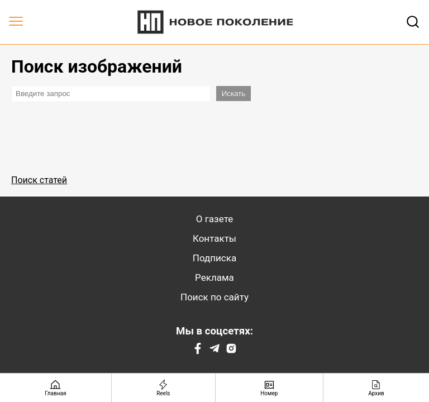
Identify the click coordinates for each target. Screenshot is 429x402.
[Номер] (269, 388)
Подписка (214, 258)
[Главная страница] (56, 388)
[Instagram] (231, 351)
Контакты (214, 238)
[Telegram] (214, 351)
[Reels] (164, 388)
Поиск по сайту (214, 297)
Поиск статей (39, 180)
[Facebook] (197, 351)
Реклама (214, 277)
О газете (214, 218)
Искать (234, 93)
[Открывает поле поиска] (413, 22)
